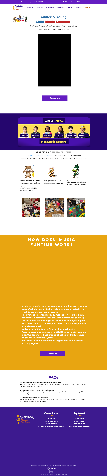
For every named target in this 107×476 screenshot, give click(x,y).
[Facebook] (52, 468)
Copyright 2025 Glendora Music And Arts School (54, 474)
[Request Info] (54, 98)
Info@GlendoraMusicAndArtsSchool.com (74, 2)
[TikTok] (58, 468)
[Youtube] (55, 468)
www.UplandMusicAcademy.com (79, 426)
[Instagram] (48, 468)
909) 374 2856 (51, 418)
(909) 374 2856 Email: (48, 2)
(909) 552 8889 (79, 418)
